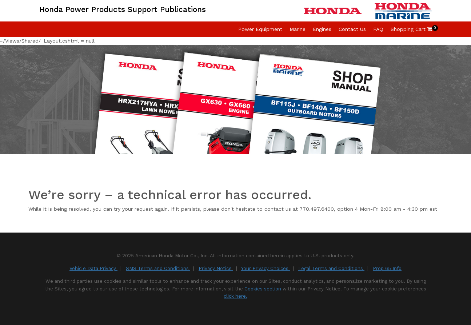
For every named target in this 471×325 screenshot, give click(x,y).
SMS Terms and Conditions (158, 268)
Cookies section (262, 289)
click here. (235, 296)
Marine (298, 29)
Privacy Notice (216, 268)
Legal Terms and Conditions (331, 268)
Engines (322, 29)
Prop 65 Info (387, 268)
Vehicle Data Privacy (93, 268)
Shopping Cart (411, 29)
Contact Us (352, 29)
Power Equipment (260, 29)
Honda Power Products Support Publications (122, 9)
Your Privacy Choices (265, 268)
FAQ (378, 29)
